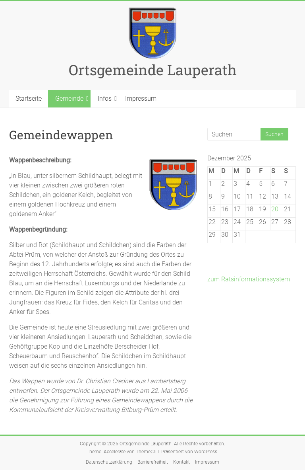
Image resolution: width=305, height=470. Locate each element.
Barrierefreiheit (152, 462)
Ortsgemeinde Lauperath (153, 69)
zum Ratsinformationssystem (248, 279)
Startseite (28, 98)
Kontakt (181, 462)
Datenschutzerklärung (109, 462)
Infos (105, 98)
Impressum (140, 98)
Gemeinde (69, 98)
